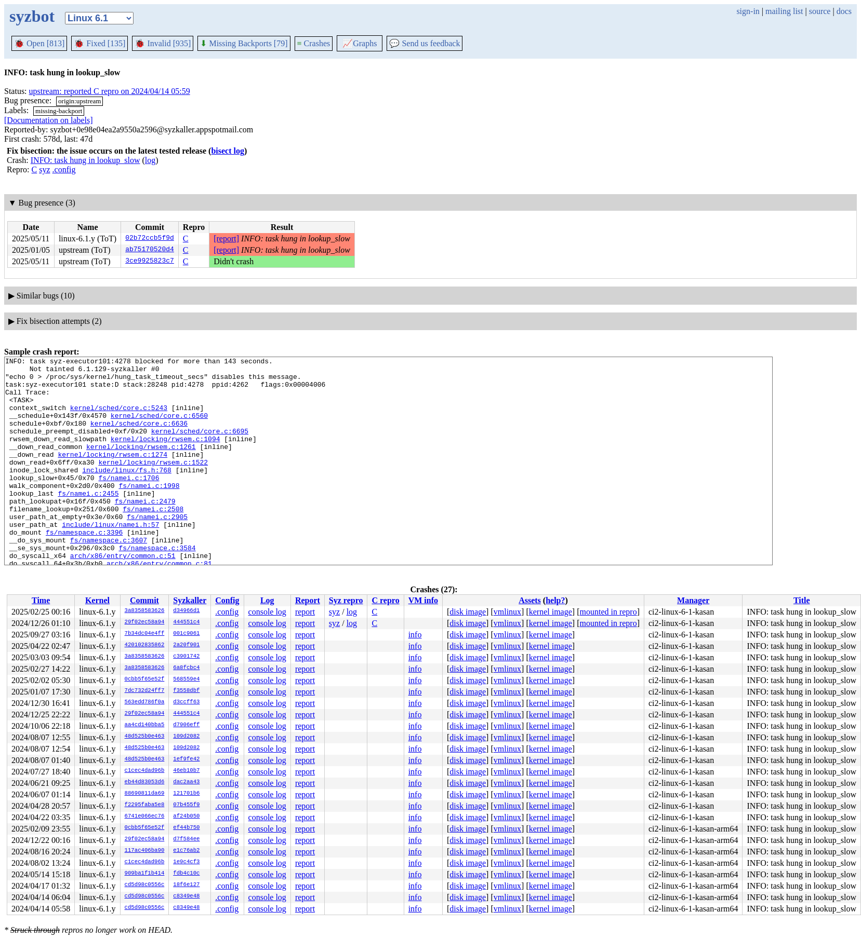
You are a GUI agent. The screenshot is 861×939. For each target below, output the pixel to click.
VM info (423, 600)
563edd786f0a (145, 702)
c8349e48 (186, 896)
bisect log (227, 150)
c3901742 (186, 656)
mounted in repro (608, 611)
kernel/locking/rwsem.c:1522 (153, 483)
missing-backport (58, 111)
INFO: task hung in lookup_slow (85, 160)
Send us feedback (424, 43)
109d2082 (186, 736)
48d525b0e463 (145, 736)
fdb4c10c (186, 873)
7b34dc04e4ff (145, 633)
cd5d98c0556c (145, 885)
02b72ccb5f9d (149, 238)
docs (844, 11)
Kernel (97, 600)
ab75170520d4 (149, 250)
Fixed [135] (99, 43)
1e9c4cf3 (186, 862)
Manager (693, 600)
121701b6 (186, 793)
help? (555, 600)
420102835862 (145, 645)
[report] (226, 238)
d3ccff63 (186, 702)
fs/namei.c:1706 (128, 502)
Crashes (313, 43)
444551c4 (186, 622)
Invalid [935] (163, 43)
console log (267, 611)
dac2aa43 (186, 782)
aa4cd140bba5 (145, 725)
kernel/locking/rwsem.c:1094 (165, 455)
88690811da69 (145, 793)
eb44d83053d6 (145, 782)
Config (227, 600)
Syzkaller (189, 600)
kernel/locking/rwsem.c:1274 (112, 474)
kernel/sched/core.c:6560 (159, 427)
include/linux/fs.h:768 (126, 493)
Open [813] (39, 43)
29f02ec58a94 (145, 622)
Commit (144, 600)
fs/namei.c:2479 (145, 530)
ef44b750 (186, 828)
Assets (530, 600)
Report (307, 600)
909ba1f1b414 (145, 873)
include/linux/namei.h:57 (110, 558)
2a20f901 (186, 645)
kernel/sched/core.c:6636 (139, 437)
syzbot (32, 16)
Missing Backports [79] (243, 43)
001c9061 (186, 633)
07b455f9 (186, 805)
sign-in (747, 11)
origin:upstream (79, 101)
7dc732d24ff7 (145, 691)
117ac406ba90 (145, 850)
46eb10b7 (186, 770)
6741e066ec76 (145, 816)
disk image (467, 611)
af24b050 (186, 816)
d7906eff (186, 725)
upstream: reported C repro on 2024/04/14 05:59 (109, 91)
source (820, 11)
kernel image (550, 611)
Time (41, 600)
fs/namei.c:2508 (153, 540)
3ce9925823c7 (149, 261)
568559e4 (186, 679)
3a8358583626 (145, 611)
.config (64, 169)
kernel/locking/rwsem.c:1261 (141, 465)
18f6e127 (186, 885)
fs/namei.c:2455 (88, 521)
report (305, 611)
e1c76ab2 (186, 850)
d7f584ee (186, 839)
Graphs (359, 43)
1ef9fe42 (186, 759)
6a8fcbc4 (186, 668)
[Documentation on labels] (48, 120)
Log (267, 600)
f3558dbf (186, 691)
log (150, 160)
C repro (385, 600)
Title (801, 600)
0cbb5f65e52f (145, 679)
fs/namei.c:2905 (157, 549)
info (415, 634)
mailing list (784, 11)
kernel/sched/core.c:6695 (199, 446)
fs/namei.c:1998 (148, 511)
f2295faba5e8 (145, 805)
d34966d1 (186, 611)
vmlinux (507, 611)
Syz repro (346, 600)
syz (44, 169)
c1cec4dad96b (145, 770)
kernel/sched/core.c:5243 (118, 418)
